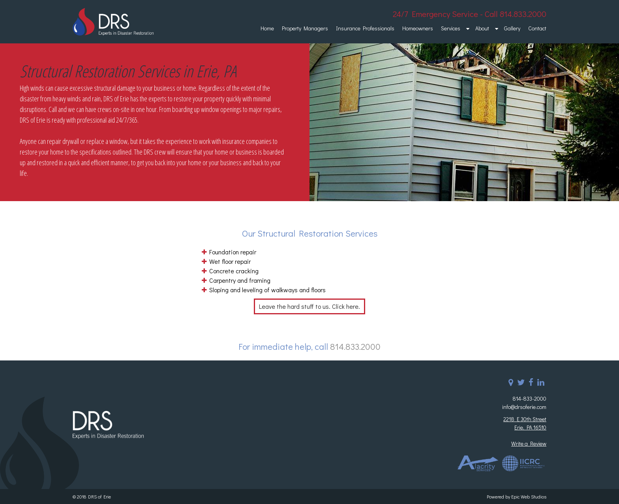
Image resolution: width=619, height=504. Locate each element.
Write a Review (528, 443)
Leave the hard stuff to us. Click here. (309, 306)
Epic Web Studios (528, 496)
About (482, 28)
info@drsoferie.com (524, 407)
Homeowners (417, 28)
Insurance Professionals (365, 28)
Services (450, 28)
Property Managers (305, 28)
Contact (537, 28)
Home (267, 28)
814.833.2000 (355, 346)
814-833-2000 (529, 398)
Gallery (512, 28)
